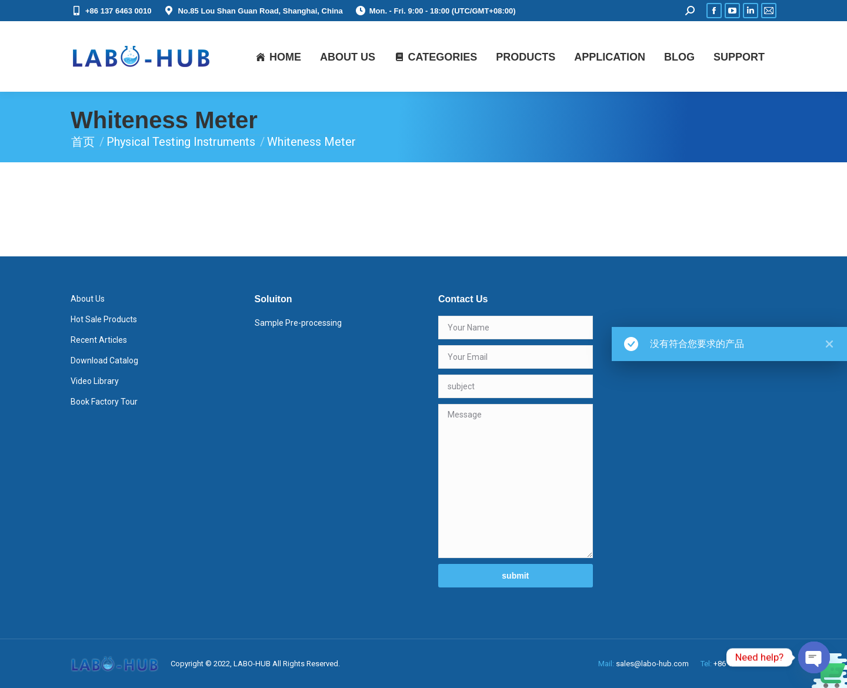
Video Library (95, 381)
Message (515, 481)
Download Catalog (104, 360)
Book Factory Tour (104, 401)
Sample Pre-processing (298, 323)
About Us (88, 298)
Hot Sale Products (104, 319)
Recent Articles (99, 340)
